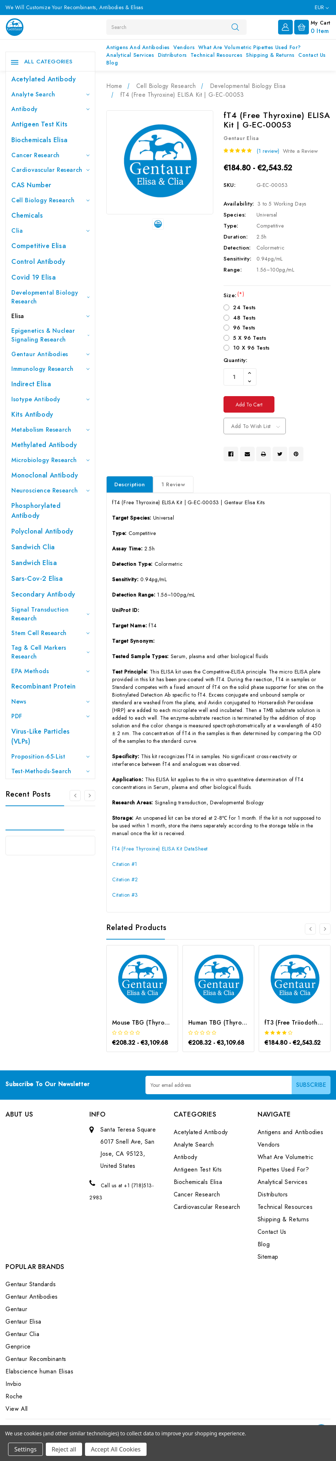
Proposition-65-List (50, 756)
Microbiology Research (50, 460)
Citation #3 (125, 895)
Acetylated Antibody (43, 79)
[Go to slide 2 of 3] (89, 795)
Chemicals (27, 215)
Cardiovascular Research (50, 170)
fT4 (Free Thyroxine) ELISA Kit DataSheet (160, 848)
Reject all (64, 1449)
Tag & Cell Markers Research (50, 652)
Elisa (50, 316)
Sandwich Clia (33, 547)
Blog (112, 62)
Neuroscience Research (50, 490)
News (50, 701)
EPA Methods (50, 671)
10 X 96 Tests (251, 348)
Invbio (13, 1384)
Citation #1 (124, 864)
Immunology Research (50, 369)
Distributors (172, 55)
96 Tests (244, 328)
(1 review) (267, 151)
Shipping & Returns (270, 55)
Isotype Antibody (50, 399)
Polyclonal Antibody (42, 531)
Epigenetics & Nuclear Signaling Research (50, 335)
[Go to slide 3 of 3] (75, 795)
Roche (14, 1396)
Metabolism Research (50, 429)
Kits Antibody (32, 414)
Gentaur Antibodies (50, 354)
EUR (322, 7)
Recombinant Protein (43, 686)
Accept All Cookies (116, 1449)
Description (129, 484)
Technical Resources (216, 55)
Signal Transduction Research (50, 614)
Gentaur (16, 1309)
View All (16, 1409)
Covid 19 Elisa (33, 277)
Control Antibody (38, 261)
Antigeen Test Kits (39, 124)
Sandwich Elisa (34, 563)
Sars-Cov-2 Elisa (37, 578)
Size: (234, 295)
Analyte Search (50, 94)
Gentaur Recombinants (35, 1359)
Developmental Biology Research (50, 297)
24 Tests (244, 307)
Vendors (184, 47)
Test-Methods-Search (50, 771)
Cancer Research (50, 155)
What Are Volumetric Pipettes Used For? (249, 47)
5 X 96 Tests (249, 338)
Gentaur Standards (30, 1284)
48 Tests (244, 318)
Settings (25, 1449)
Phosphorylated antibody (35, 510)
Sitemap (268, 1256)
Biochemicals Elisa (39, 140)
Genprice (18, 1347)
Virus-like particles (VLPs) (40, 736)
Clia (50, 230)
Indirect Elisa (31, 384)
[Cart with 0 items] (312, 26)
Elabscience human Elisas (39, 1372)
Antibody (50, 109)
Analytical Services (130, 55)
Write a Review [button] (300, 151)
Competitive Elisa (38, 246)
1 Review (173, 484)
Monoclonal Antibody (44, 475)
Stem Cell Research (50, 633)
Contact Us (312, 55)
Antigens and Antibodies (138, 47)
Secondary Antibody (43, 594)
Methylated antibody (44, 445)
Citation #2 (125, 879)
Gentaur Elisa (23, 1322)
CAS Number (31, 185)
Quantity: (235, 360)
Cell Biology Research (50, 200)
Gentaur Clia (22, 1334)
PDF (50, 716)
